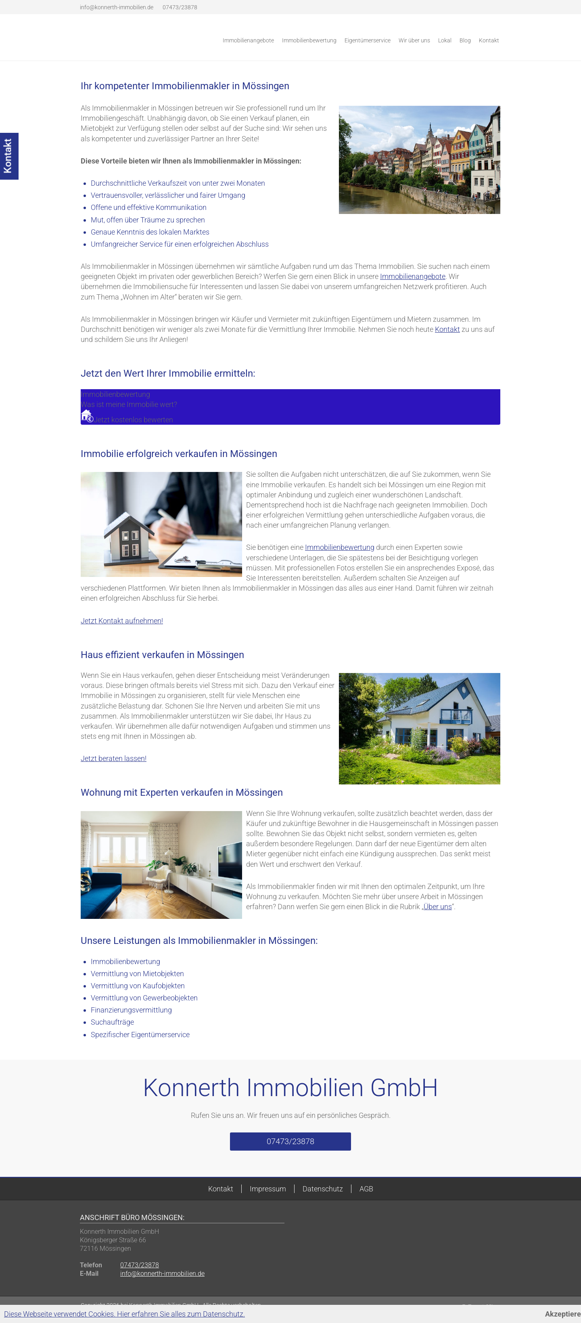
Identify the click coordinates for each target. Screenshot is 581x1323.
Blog (465, 40)
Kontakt (489, 40)
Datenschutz (323, 1189)
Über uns (438, 906)
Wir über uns (414, 40)
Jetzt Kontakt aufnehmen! (122, 620)
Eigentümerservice (368, 40)
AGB (366, 1189)
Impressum (268, 1189)
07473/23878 (179, 7)
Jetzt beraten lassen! (113, 758)
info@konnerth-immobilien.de (116, 7)
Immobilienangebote (248, 40)
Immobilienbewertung (309, 40)
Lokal (444, 40)
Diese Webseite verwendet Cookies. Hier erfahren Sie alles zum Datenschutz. (124, 1314)
